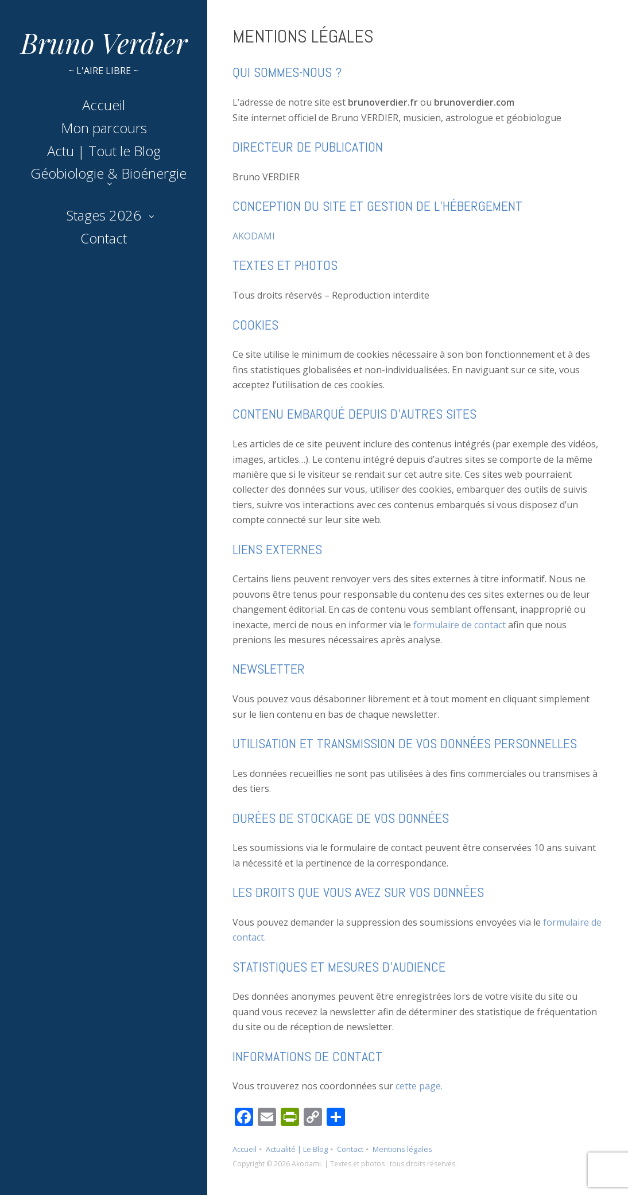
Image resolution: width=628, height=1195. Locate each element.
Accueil (103, 104)
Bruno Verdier (104, 42)
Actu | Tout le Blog (104, 150)
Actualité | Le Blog (297, 1149)
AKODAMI (253, 236)
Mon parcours (104, 127)
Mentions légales (402, 1149)
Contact (103, 238)
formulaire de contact (459, 624)
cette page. (419, 1086)
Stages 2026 (104, 215)
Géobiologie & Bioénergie (108, 173)
